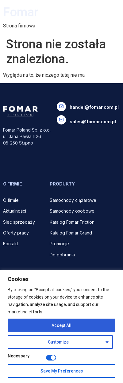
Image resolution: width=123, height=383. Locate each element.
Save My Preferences (61, 371)
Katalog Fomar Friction (72, 222)
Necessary (18, 356)
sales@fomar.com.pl (93, 121)
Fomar (20, 12)
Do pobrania (63, 254)
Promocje (59, 243)
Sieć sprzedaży (19, 222)
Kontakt (10, 243)
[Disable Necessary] (51, 358)
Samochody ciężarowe (73, 200)
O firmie (11, 200)
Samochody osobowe (73, 211)
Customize (58, 342)
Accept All (61, 325)
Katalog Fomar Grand (71, 232)
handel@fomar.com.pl (94, 107)
